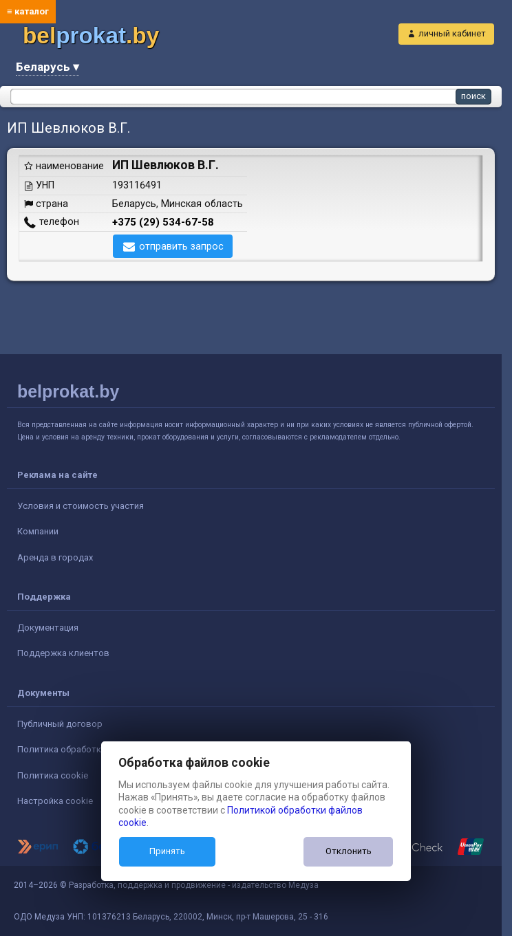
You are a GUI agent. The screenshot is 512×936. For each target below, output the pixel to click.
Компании (37, 531)
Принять (167, 851)
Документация (47, 627)
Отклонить (349, 851)
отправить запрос (181, 246)
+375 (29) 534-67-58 (163, 222)
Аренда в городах (55, 557)
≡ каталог (28, 11)
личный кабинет (452, 33)
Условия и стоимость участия (80, 506)
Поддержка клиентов (63, 653)
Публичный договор (60, 724)
